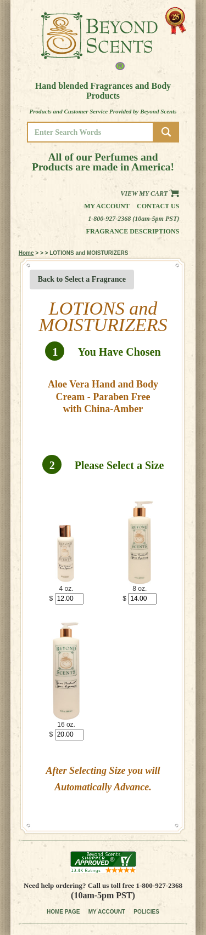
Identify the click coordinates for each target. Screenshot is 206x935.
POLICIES (146, 912)
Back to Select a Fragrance (82, 279)
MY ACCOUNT (106, 912)
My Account (107, 206)
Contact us (158, 206)
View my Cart (149, 193)
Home (26, 253)
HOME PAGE (63, 912)
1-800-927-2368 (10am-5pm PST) (133, 219)
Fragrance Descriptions (133, 231)
